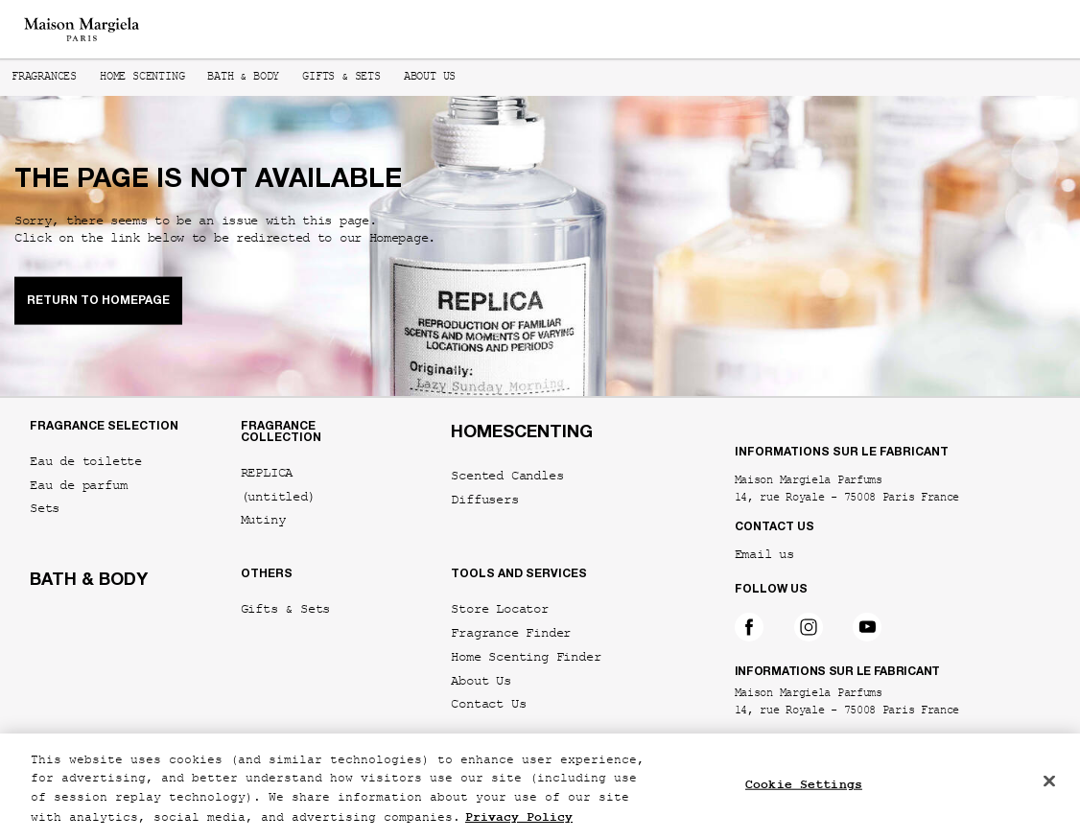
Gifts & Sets (341, 77)
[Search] (984, 30)
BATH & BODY (89, 581)
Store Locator (499, 609)
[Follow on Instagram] (808, 627)
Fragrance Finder (511, 633)
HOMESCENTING (522, 433)
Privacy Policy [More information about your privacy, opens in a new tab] (519, 817)
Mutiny (263, 520)
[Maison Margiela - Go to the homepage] (81, 29)
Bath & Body (243, 77)
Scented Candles (507, 476)
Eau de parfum (78, 486)
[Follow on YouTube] (867, 627)
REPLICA (267, 473)
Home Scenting (142, 77)
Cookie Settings (803, 785)
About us (430, 77)
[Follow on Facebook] (749, 627)
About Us (480, 681)
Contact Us (488, 704)
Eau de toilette (86, 462)
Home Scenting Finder (525, 657)
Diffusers (484, 500)
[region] (540, 786)
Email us (764, 556)
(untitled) (278, 497)
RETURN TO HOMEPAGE (98, 300)
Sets (44, 509)
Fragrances (44, 77)
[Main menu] (1044, 29)
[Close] (1049, 780)
